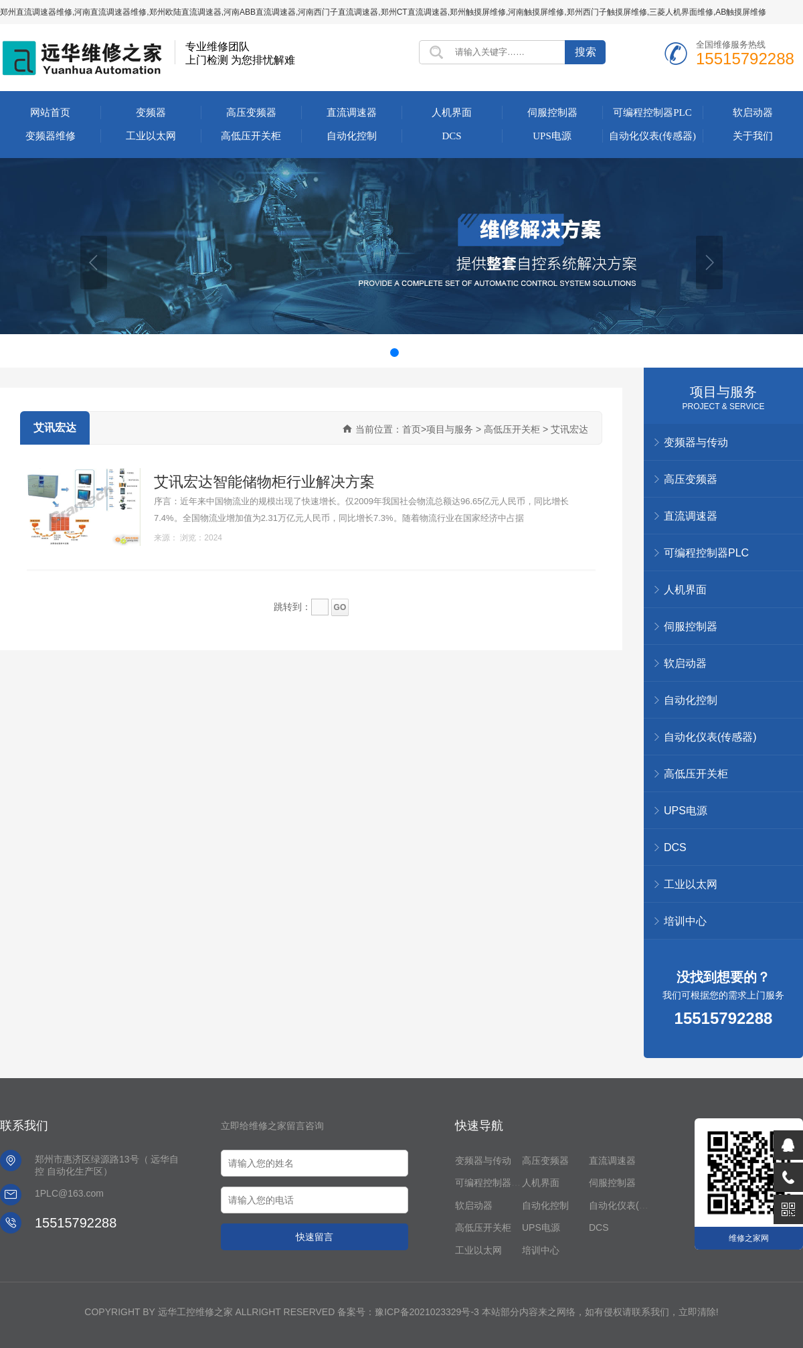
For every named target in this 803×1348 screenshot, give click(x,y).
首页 (411, 429)
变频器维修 (50, 136)
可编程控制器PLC (652, 112)
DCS (451, 136)
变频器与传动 (483, 1160)
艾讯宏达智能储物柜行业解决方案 (264, 481)
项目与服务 (723, 391)
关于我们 (753, 136)
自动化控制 (352, 136)
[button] (93, 262)
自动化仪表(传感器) (652, 136)
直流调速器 (352, 112)
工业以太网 (151, 136)
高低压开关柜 (251, 136)
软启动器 (753, 112)
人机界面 (452, 112)
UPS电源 (552, 136)
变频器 (151, 112)
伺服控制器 (552, 112)
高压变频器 (251, 112)
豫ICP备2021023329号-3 (427, 1311)
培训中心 (685, 921)
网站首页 (50, 112)
